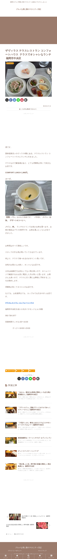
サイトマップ (42, 552)
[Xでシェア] (7, 100)
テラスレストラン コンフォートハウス (20, 303)
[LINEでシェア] (18, 100)
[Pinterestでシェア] (22, 100)
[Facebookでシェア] (10, 100)
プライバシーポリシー (14, 552)
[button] (25, 100)
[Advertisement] (28, 30)
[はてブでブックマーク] (14, 100)
